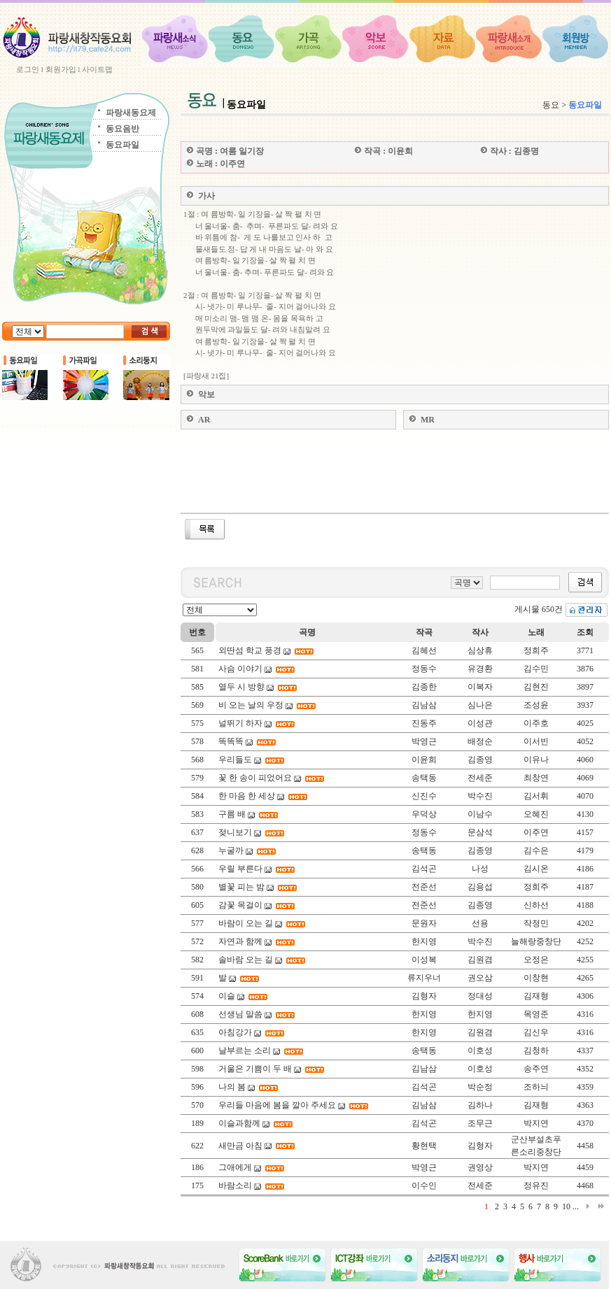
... (576, 1206)
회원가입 (60, 69)
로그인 (27, 69)
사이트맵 (97, 69)
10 (566, 1206)
